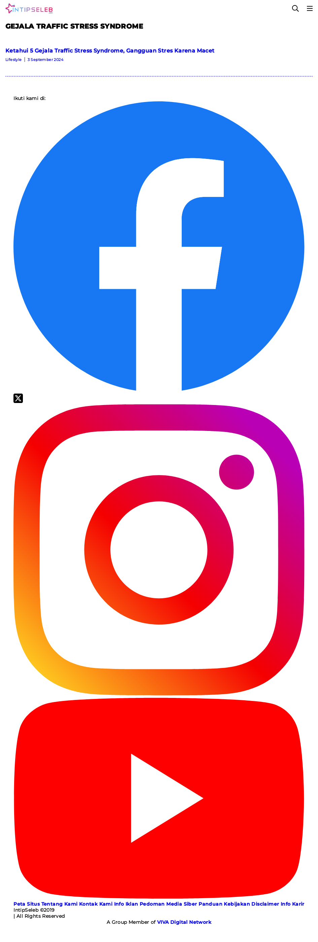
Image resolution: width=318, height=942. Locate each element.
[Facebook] (158, 391)
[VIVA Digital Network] (184, 922)
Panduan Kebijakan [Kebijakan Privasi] (224, 904)
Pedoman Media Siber (168, 904)
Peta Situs (26, 904)
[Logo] (27, 8)
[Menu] (310, 8)
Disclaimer (265, 904)
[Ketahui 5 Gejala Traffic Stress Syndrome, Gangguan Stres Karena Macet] (159, 57)
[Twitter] (18, 401)
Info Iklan (126, 904)
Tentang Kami (59, 904)
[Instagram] (158, 694)
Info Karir (293, 904)
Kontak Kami (95, 904)
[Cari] (295, 8)
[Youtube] (158, 898)
